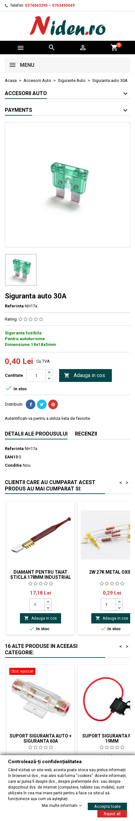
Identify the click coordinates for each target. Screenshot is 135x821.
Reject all (112, 813)
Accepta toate (107, 806)
